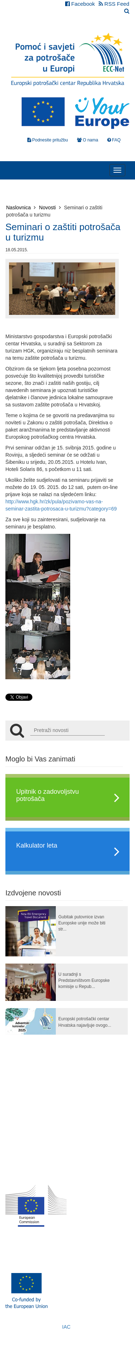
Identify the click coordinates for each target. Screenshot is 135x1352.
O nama (87, 140)
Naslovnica (21, 207)
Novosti (50, 207)
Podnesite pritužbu (47, 140)
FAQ (114, 140)
